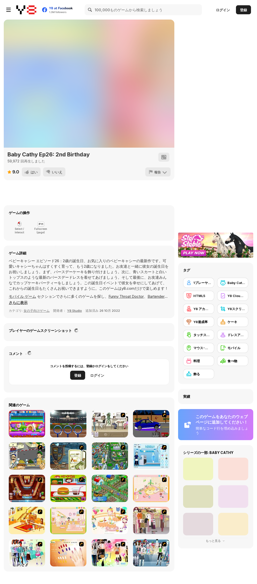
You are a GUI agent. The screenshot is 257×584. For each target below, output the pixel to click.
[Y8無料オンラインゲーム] (26, 9)
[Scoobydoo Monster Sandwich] (68, 456)
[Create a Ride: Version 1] (151, 423)
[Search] (90, 9)
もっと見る (216, 541)
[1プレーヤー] (198, 283)
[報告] (158, 171)
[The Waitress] (110, 423)
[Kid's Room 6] (68, 520)
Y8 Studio (74, 311)
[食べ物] (232, 361)
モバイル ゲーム (22, 296)
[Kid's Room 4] (151, 488)
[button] (18, 303)
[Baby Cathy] (232, 283)
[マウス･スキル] (198, 348)
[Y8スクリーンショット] (232, 309)
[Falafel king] (27, 456)
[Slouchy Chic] (110, 552)
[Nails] (68, 552)
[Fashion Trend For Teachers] (151, 520)
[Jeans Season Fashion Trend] (151, 552)
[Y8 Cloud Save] (232, 296)
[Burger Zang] (68, 488)
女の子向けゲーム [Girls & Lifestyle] (37, 311)
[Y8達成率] (198, 322)
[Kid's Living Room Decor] (27, 520)
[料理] (198, 361)
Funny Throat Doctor (126, 296)
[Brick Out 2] (27, 423)
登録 (243, 10)
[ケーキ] (232, 322)
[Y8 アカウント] (198, 309)
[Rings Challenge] (68, 423)
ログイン (223, 10)
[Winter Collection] (27, 552)
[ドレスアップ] (232, 335)
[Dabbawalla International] (110, 456)
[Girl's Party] (110, 520)
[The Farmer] (110, 488)
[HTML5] (198, 296)
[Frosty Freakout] (151, 456)
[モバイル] (232, 348)
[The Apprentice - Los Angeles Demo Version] (27, 488)
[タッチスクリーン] (198, 335)
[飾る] (198, 374)
